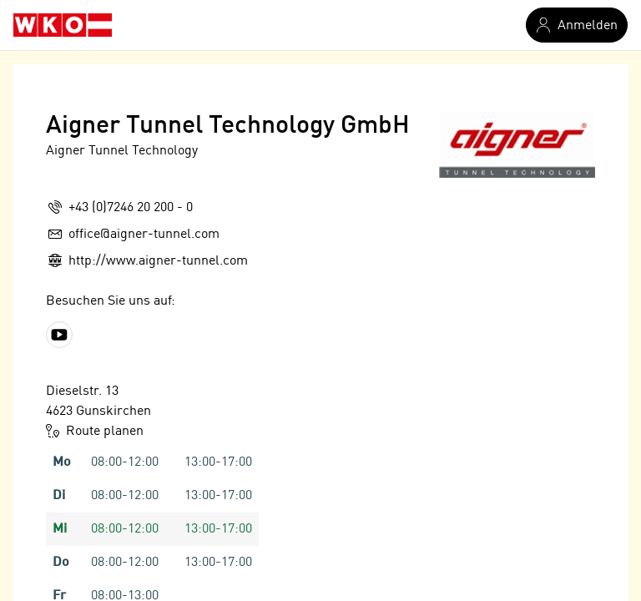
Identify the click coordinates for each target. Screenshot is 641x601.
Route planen (95, 430)
